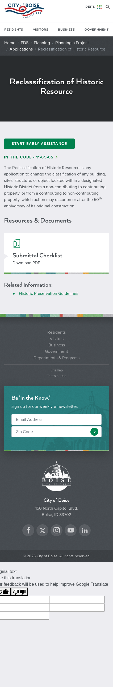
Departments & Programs (56, 358)
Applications (21, 49)
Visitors (40, 29)
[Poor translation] (19, 592)
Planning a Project (72, 42)
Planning (42, 42)
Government (97, 29)
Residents (13, 29)
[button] (94, 432)
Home (9, 42)
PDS (24, 42)
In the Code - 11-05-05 (28, 157)
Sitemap (57, 370)
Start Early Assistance (39, 143)
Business (66, 29)
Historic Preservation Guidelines (48, 293)
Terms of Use (56, 376)
